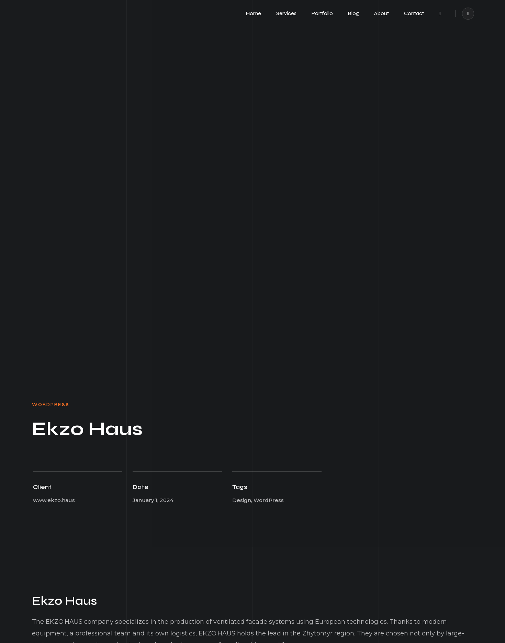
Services (286, 13)
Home (253, 13)
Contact (414, 13)
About (381, 13)
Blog (353, 13)
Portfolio (322, 13)
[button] (440, 13)
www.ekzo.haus (54, 500)
